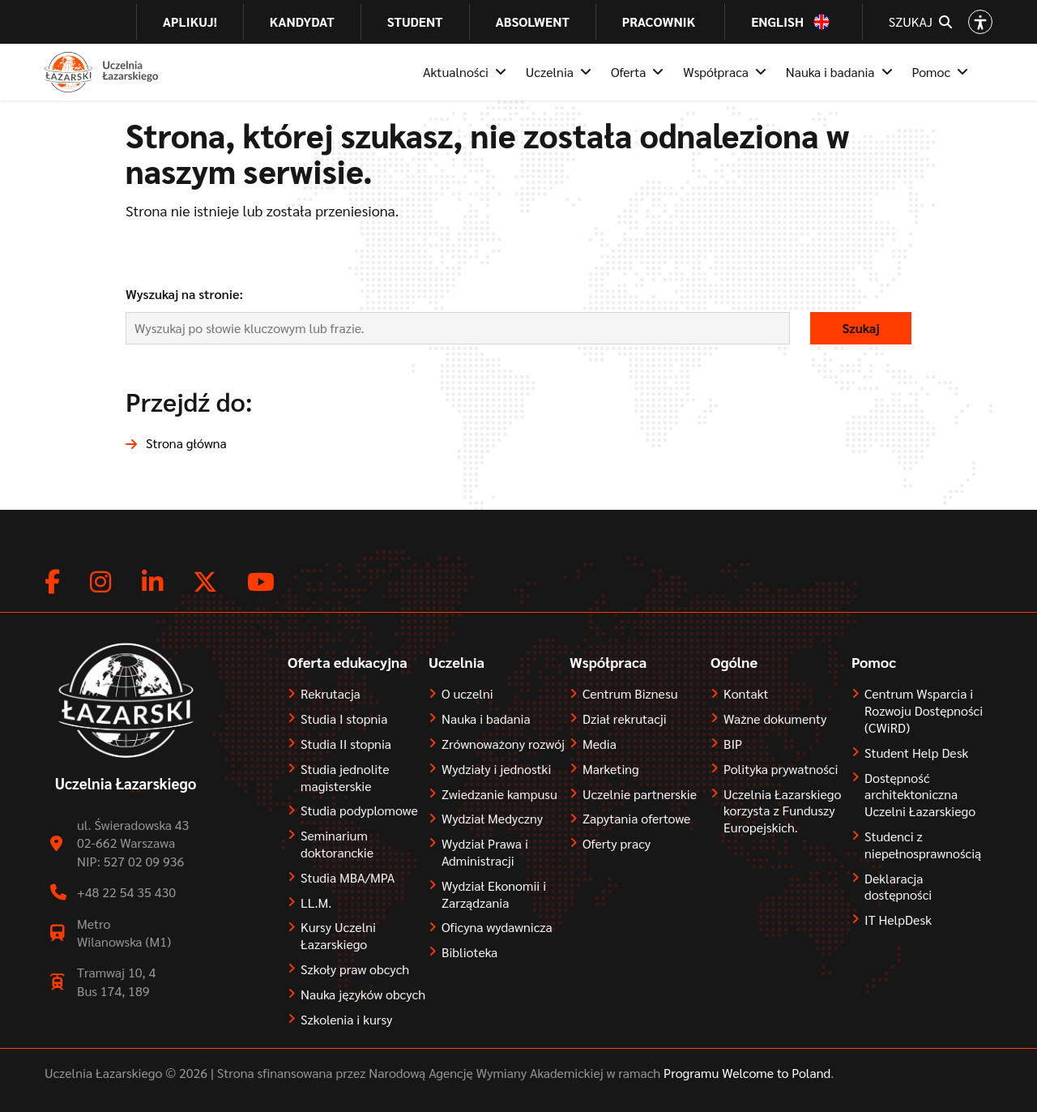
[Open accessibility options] (980, 22)
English (777, 22)
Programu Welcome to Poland (745, 1072)
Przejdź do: (189, 400)
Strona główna (186, 442)
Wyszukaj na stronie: (184, 293)
